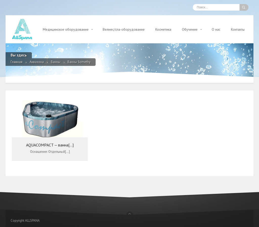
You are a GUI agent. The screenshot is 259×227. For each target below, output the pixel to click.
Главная (17, 62)
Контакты (238, 29)
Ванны (55, 62)
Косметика (163, 29)
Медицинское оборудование (66, 29)
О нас (216, 29)
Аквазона (37, 62)
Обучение (190, 29)
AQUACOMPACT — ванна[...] (50, 144)
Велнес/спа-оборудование (124, 29)
